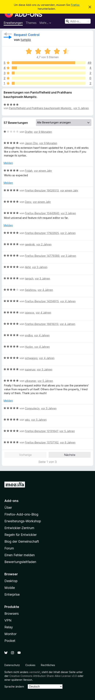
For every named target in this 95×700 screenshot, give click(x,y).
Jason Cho (31, 143)
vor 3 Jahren (68, 255)
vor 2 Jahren (68, 213)
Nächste (69, 455)
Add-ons (11, 501)
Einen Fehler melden (19, 555)
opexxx (29, 312)
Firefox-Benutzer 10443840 (42, 213)
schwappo (31, 358)
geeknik (30, 244)
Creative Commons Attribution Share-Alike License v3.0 (43, 675)
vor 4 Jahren (45, 289)
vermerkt (34, 672)
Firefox (75, 4)
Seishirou (30, 289)
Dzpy (28, 201)
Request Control (26, 35)
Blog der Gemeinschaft (21, 541)
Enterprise (12, 594)
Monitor (10, 634)
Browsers (11, 613)
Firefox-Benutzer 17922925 (42, 233)
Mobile (9, 588)
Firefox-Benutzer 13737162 (42, 442)
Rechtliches (48, 665)
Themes (31, 23)
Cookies (30, 665)
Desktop (10, 581)
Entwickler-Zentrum (19, 528)
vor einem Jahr (43, 170)
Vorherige (25, 455)
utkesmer (30, 380)
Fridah (28, 170)
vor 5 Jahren (81, 108)
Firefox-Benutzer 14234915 (42, 301)
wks (27, 419)
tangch (29, 278)
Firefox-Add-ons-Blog (21, 514)
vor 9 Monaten (43, 131)
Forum (9, 548)
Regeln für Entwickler (20, 535)
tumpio (26, 40)
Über (8, 507)
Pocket (9, 641)
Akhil (28, 267)
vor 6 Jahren (67, 442)
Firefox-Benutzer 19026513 (42, 190)
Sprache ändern (14, 686)
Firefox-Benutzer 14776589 (42, 255)
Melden (8, 163)
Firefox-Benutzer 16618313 (41, 324)
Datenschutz (12, 665)
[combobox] (78, 21)
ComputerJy (32, 408)
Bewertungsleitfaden (20, 562)
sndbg (29, 335)
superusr (30, 369)
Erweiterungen (13, 23)
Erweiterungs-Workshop (22, 521)
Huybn (29, 346)
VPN (7, 620)
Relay (8, 627)
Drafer (28, 131)
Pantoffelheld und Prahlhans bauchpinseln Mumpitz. (40, 108)
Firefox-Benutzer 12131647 (41, 431)
